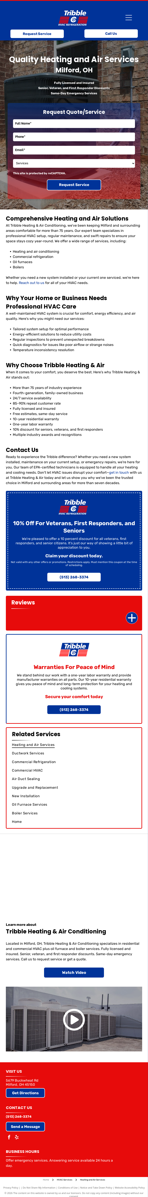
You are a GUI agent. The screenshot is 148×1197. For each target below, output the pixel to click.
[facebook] (9, 1138)
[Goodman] (40, 871)
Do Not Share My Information (39, 1187)
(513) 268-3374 (18, 1117)
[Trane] (108, 849)
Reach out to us (31, 283)
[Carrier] (40, 849)
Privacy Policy (10, 1187)
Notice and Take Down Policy (96, 1187)
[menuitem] (74, 744)
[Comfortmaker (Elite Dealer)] (108, 871)
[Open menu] (128, 17)
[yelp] (16, 1138)
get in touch (119, 472)
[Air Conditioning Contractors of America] (40, 892)
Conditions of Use (68, 1187)
